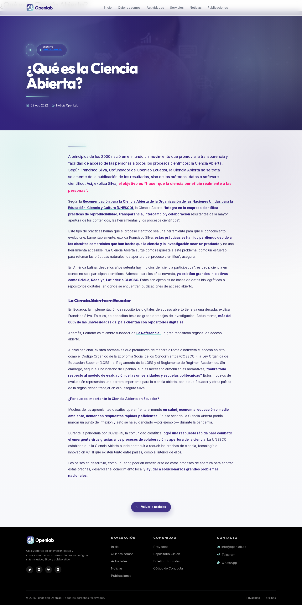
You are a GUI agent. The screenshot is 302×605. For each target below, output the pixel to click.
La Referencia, (148, 349)
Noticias (195, 7)
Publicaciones (218, 7)
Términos (270, 597)
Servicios (177, 7)
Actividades (155, 7)
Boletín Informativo (167, 561)
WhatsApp (229, 563)
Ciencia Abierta (52, 50)
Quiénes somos (129, 7)
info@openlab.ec (233, 547)
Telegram (228, 555)
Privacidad (253, 597)
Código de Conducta (168, 568)
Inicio (108, 7)
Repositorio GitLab (166, 554)
